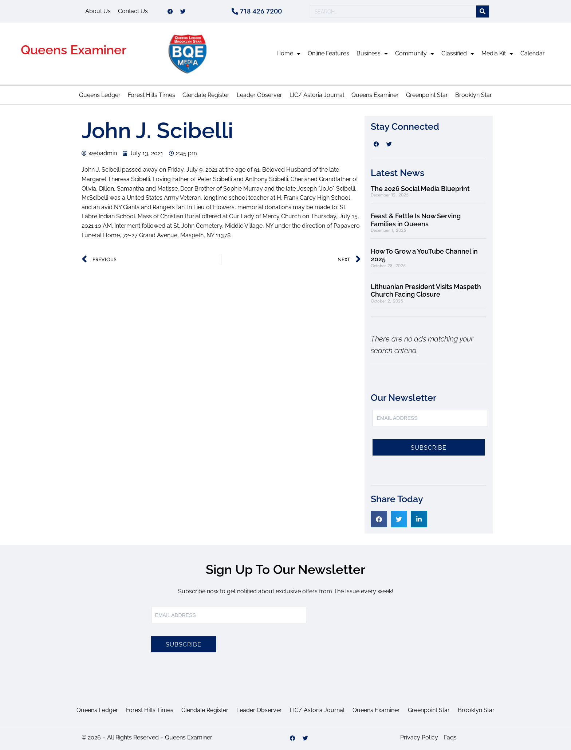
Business (372, 53)
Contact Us (133, 11)
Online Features (328, 53)
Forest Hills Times (151, 94)
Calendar (532, 53)
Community (414, 53)
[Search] (482, 11)
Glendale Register (205, 94)
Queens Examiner (73, 49)
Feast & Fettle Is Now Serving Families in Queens (416, 220)
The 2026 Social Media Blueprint (420, 188)
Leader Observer (259, 94)
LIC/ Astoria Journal (317, 94)
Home (288, 53)
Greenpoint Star (427, 94)
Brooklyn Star (473, 94)
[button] (379, 519)
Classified (457, 53)
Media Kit (497, 53)
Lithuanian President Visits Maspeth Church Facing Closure (426, 290)
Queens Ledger (100, 94)
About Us (98, 11)
